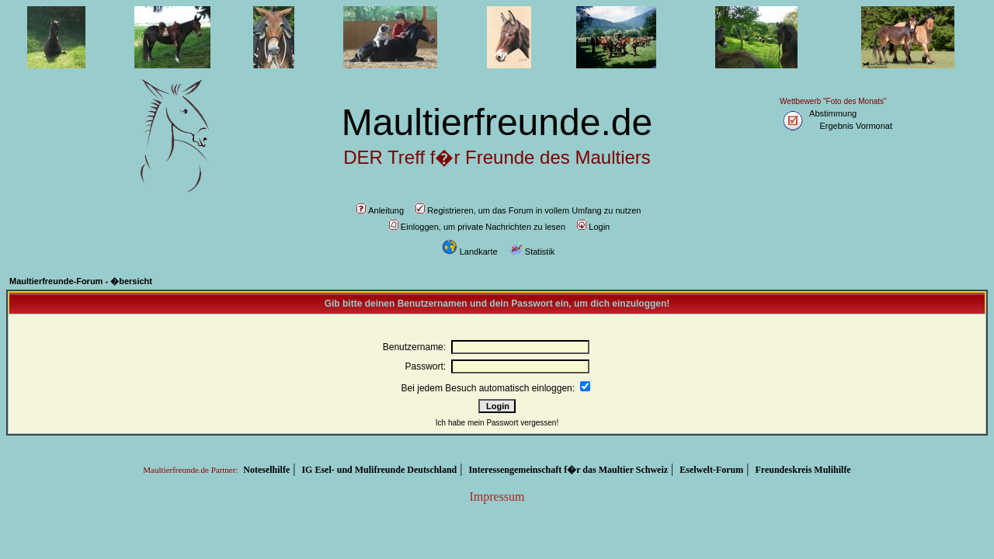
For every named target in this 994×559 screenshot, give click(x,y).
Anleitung (380, 210)
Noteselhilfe (266, 469)
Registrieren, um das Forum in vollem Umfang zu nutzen (528, 210)
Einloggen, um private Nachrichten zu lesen (477, 226)
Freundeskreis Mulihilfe (802, 469)
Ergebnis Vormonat (855, 125)
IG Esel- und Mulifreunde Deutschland (379, 469)
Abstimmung (833, 113)
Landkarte (470, 251)
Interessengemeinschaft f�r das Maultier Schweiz (568, 469)
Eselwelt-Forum (711, 469)
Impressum (496, 496)
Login (593, 226)
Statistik (532, 251)
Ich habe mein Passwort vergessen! (497, 422)
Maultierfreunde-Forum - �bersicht (80, 281)
